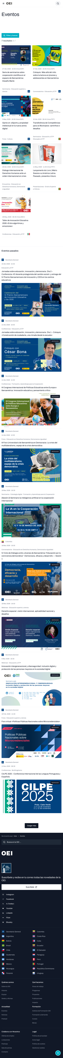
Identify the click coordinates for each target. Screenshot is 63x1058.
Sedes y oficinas (7, 998)
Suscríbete (31, 887)
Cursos (34, 1019)
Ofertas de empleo (8, 1036)
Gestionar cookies (38, 1048)
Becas (34, 1023)
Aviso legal (36, 1040)
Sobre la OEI (6, 986)
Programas (36, 990)
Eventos (4, 1011)
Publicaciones (37, 998)
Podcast (4, 1019)
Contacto (5, 1052)
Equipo (4, 994)
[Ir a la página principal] (9, 3)
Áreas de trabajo (37, 986)
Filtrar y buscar (10, 35)
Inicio (15, 836)
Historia (4, 990)
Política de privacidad (39, 1036)
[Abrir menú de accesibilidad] (58, 1053)
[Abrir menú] (3, 3)
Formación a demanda (40, 1015)
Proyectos (35, 994)
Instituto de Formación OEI (41, 1011)
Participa (5, 1044)
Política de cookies (38, 1044)
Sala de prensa (7, 1048)
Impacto (35, 1002)
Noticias (4, 1015)
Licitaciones (6, 1040)
